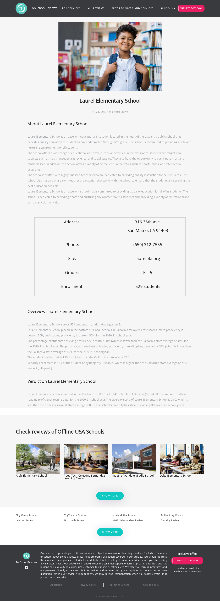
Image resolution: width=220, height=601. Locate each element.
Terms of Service (119, 584)
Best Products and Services (133, 8)
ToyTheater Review (75, 515)
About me (56, 584)
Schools (167, 8)
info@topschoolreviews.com (187, 571)
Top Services (71, 8)
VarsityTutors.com (191, 8)
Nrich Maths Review (124, 515)
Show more (110, 495)
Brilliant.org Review (172, 515)
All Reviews (96, 8)
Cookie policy (151, 584)
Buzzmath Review (74, 520)
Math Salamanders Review (128, 520)
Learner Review (25, 520)
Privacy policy (88, 584)
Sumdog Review (170, 520)
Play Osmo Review (26, 515)
